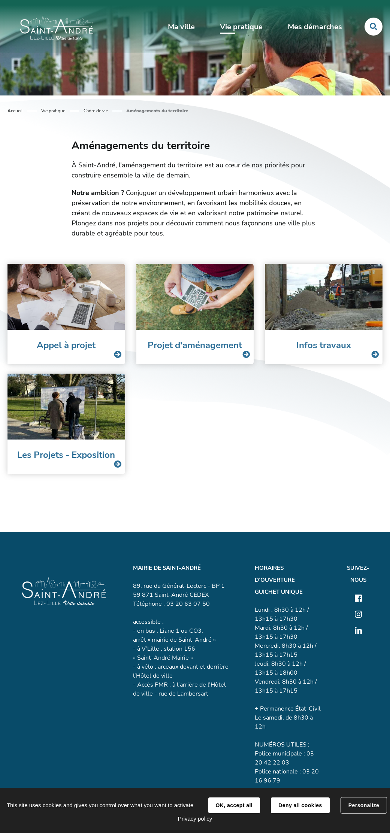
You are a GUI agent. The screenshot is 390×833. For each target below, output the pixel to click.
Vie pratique (53, 111)
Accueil (15, 111)
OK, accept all (234, 805)
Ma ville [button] (181, 27)
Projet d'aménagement (195, 345)
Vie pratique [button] (241, 27)
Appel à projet (66, 345)
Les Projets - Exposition (66, 455)
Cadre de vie (96, 111)
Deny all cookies (300, 805)
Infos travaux (323, 345)
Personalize (363, 805)
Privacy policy (195, 818)
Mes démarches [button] (315, 27)
